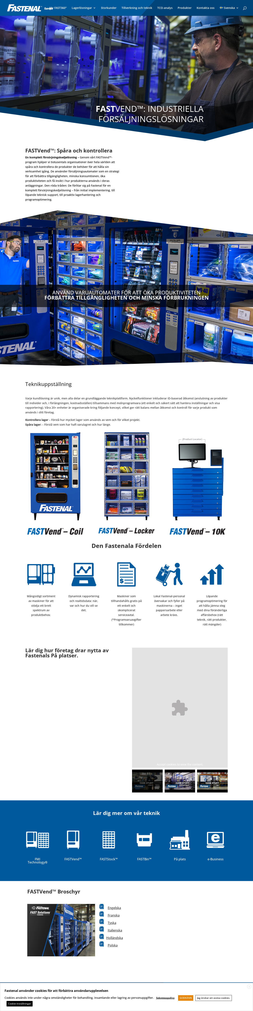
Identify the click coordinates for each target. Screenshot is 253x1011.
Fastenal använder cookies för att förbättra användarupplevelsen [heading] (56, 991)
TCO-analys (165, 8)
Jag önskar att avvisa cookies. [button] (213, 998)
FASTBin (143, 859)
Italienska (115, 930)
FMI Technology (36, 860)
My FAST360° (58, 8)
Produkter (185, 8)
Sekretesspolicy (165, 998)
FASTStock (107, 859)
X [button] (249, 986)
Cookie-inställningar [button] (19, 1003)
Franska (114, 915)
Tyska (112, 923)
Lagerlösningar (82, 8)
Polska (113, 945)
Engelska (114, 908)
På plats (180, 859)
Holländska (114, 938)
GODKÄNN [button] (186, 998)
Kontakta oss (205, 8)
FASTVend (71, 859)
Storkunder (108, 8)
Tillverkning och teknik (137, 8)
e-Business (216, 859)
